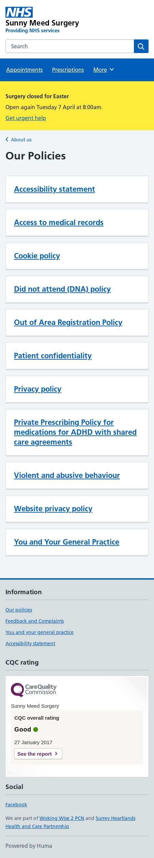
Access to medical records (59, 222)
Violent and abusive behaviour (67, 475)
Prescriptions (68, 69)
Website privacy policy (53, 508)
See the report (34, 754)
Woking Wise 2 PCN (62, 818)
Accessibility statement (54, 189)
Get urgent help (25, 118)
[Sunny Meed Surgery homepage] (48, 20)
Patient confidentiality (53, 355)
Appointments (24, 69)
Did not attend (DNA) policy (62, 289)
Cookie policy (37, 255)
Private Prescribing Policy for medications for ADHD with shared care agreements (75, 432)
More (104, 69)
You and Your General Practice (66, 542)
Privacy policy (37, 389)
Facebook (16, 805)
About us (21, 140)
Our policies (18, 610)
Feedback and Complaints (34, 621)
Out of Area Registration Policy (68, 322)
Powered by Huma (28, 845)
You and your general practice (39, 632)
